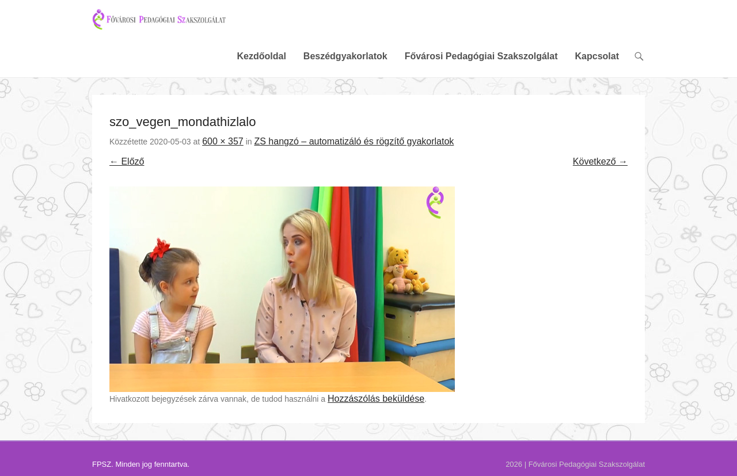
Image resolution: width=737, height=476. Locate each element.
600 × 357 (223, 150)
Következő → (600, 170)
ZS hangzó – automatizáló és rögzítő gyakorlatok (354, 150)
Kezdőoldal (261, 65)
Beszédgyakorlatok (345, 65)
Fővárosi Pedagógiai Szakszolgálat (481, 65)
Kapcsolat (597, 65)
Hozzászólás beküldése (376, 407)
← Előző (126, 170)
